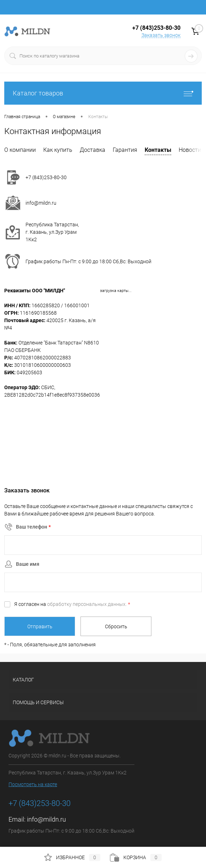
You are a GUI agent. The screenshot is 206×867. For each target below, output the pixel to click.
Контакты (158, 150)
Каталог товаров (103, 93)
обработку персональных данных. (87, 604)
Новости (190, 150)
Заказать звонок (160, 35)
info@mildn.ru (41, 203)
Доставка (92, 150)
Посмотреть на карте (33, 784)
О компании (20, 150)
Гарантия (125, 150)
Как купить (57, 150)
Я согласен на (72, 604)
